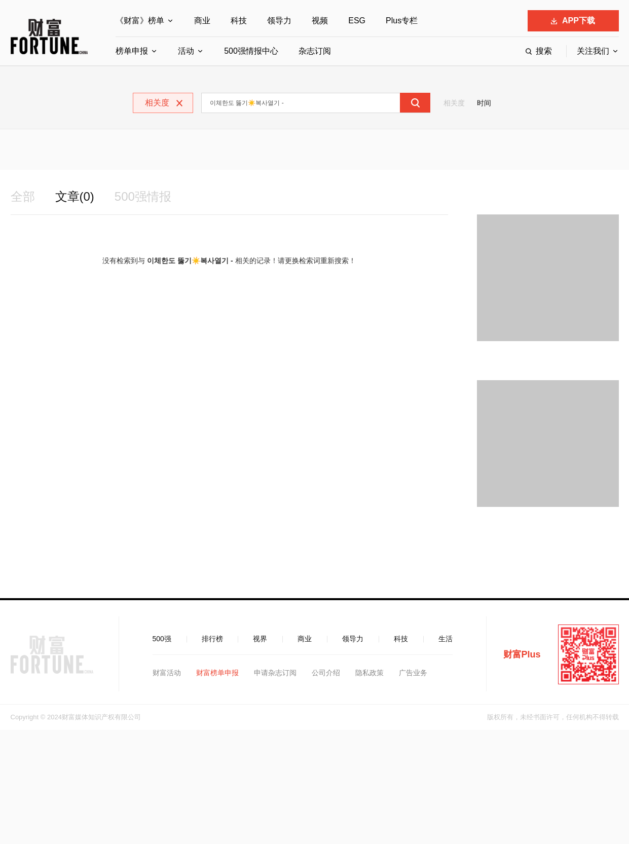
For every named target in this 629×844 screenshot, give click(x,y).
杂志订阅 (315, 51)
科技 (239, 20)
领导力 (279, 20)
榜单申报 (132, 51)
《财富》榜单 (140, 20)
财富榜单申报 (217, 673)
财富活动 (167, 673)
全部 (23, 196)
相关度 (454, 103)
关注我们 (593, 51)
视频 (320, 20)
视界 (260, 639)
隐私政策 (369, 673)
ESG (356, 20)
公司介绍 (326, 673)
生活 (445, 639)
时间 (484, 103)
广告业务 (413, 673)
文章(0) (74, 196)
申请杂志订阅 (275, 673)
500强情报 (143, 196)
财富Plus (522, 654)
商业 (202, 20)
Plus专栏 (402, 20)
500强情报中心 (251, 51)
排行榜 (212, 639)
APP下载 (573, 20)
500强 (162, 639)
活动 (186, 51)
